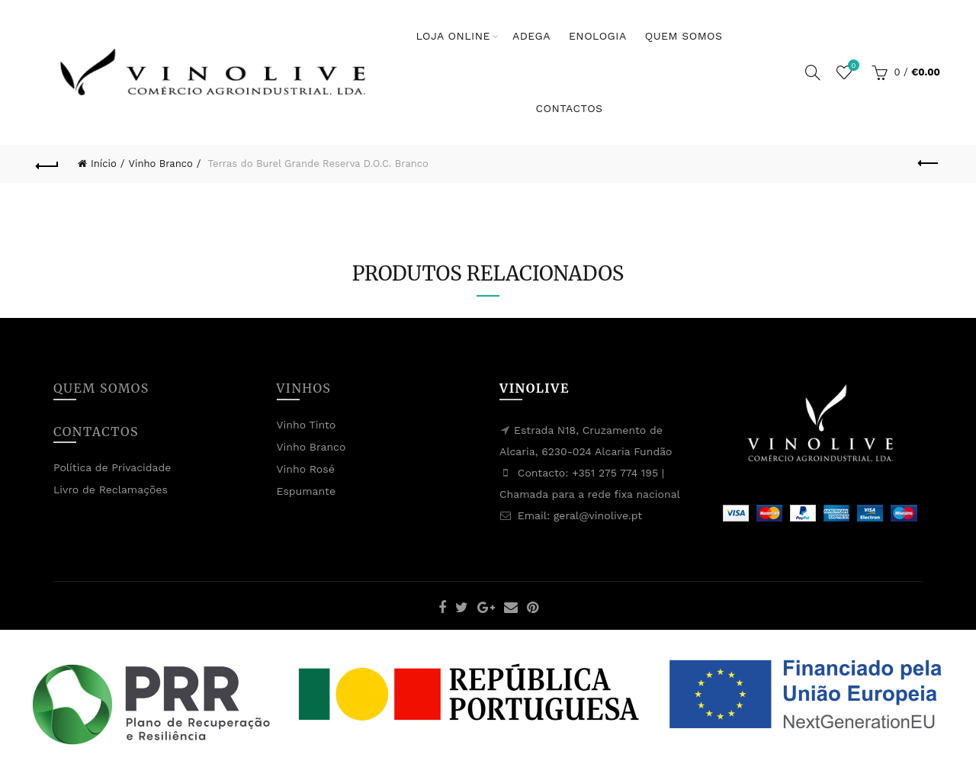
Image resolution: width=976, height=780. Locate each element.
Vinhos (304, 388)
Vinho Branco (161, 163)
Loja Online (453, 36)
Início (104, 163)
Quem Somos (684, 36)
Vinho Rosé (306, 469)
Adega (531, 36)
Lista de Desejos (852, 66)
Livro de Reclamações (110, 489)
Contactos (568, 108)
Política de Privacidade (112, 467)
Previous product (929, 163)
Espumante (306, 491)
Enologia (598, 36)
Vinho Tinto (306, 425)
